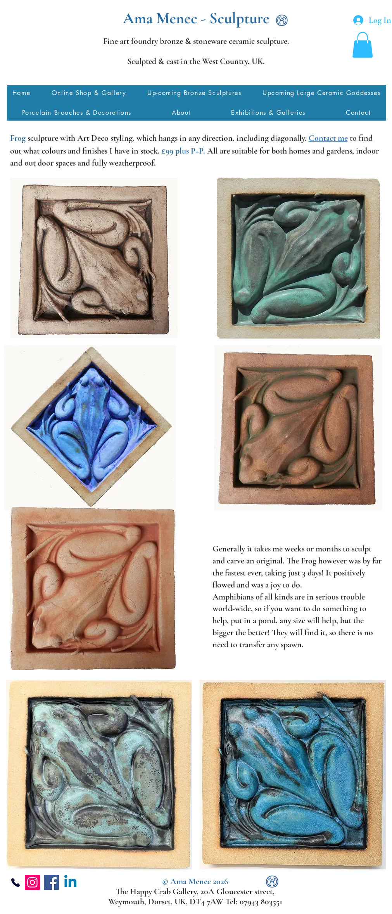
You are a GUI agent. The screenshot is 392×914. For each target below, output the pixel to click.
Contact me (328, 138)
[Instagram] (32, 882)
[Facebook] (51, 882)
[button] (362, 45)
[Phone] (15, 882)
